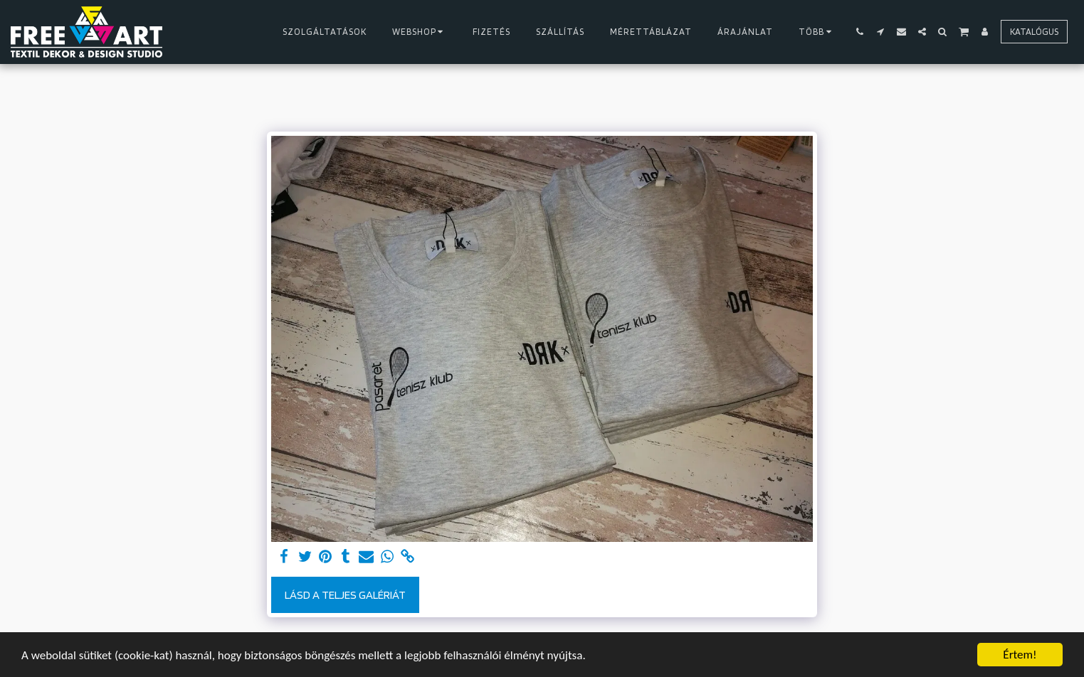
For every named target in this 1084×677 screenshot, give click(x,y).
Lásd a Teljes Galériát (345, 594)
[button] (860, 31)
